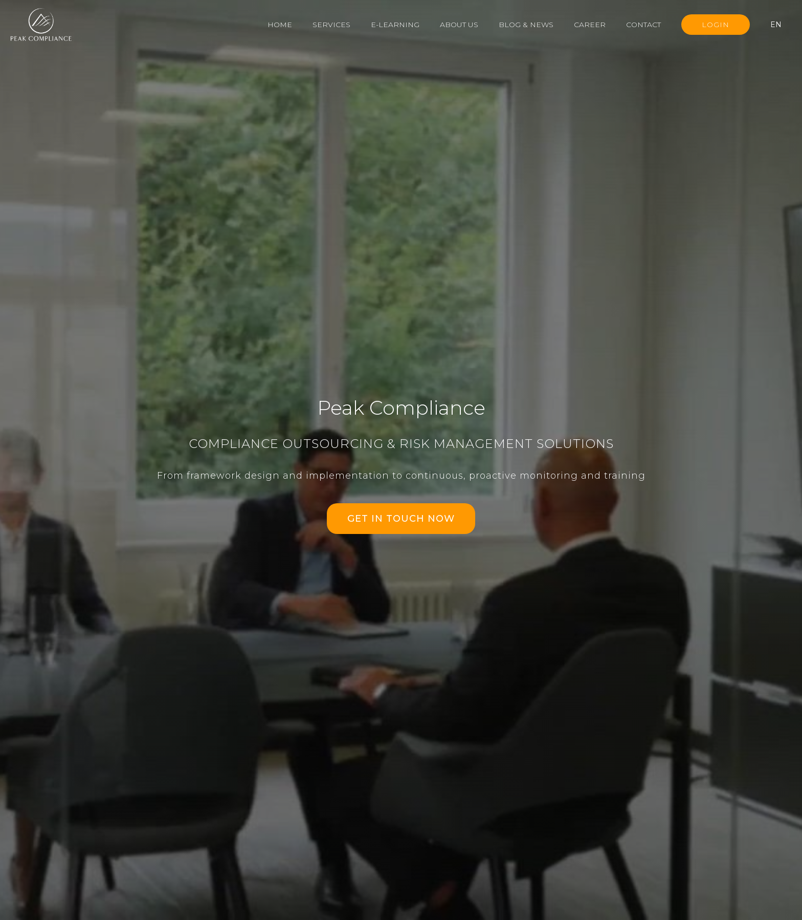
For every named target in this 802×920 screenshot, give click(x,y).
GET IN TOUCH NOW (401, 518)
